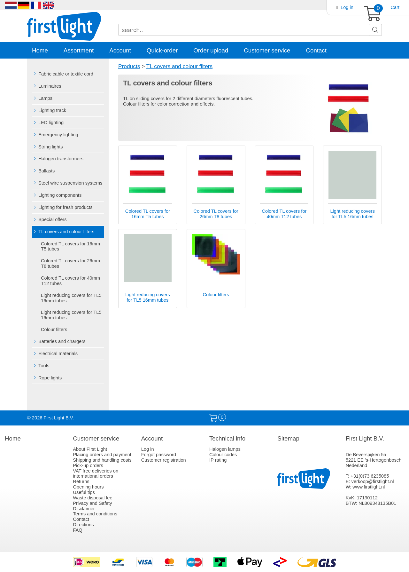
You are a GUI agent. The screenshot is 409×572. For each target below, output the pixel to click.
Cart (394, 7)
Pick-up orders (88, 465)
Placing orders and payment (102, 454)
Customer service (267, 50)
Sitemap (288, 438)
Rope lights (47, 377)
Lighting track (49, 110)
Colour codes (223, 454)
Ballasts (43, 170)
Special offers (49, 219)
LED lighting (48, 122)
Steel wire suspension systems (67, 183)
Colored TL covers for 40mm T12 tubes (70, 280)
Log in (347, 7)
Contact (316, 50)
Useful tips (84, 492)
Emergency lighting (55, 134)
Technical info (227, 438)
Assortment (79, 50)
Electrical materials (55, 353)
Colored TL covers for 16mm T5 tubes (70, 246)
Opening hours (88, 486)
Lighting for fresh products (62, 207)
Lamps (42, 98)
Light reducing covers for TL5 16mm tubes (71, 298)
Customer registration (163, 460)
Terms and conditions (95, 513)
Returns (81, 481)
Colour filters (54, 329)
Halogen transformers (57, 158)
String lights (47, 146)
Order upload (210, 50)
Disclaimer (84, 508)
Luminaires (46, 86)
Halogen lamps (225, 449)
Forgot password (158, 454)
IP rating (218, 460)
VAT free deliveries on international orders (95, 473)
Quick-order (162, 50)
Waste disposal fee (92, 497)
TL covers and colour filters (63, 231)
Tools (40, 365)
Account (120, 50)
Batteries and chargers (58, 341)
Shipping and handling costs (102, 460)
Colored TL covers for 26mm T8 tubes (70, 263)
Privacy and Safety (92, 503)
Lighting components (56, 195)
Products (129, 66)
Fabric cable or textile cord (62, 73)
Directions (83, 524)
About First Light (90, 449)
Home (40, 50)
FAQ (77, 530)
